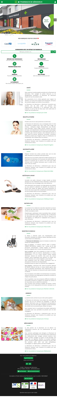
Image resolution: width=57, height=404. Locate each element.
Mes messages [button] (42, 59)
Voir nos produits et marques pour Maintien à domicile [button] (39, 288)
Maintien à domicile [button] (28, 231)
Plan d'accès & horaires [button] (33, 371)
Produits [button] (41, 66)
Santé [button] (28, 88)
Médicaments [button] (28, 323)
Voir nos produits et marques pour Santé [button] (36, 112)
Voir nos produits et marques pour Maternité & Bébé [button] (39, 171)
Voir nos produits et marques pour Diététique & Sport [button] (39, 199)
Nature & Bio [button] (28, 203)
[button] (55, 2)
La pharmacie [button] (14, 82)
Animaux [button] (28, 293)
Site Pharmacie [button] (22, 371)
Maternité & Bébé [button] (28, 149)
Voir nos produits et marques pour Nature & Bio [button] (38, 226)
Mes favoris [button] (41, 74)
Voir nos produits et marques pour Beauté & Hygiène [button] (39, 145)
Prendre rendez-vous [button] (14, 66)
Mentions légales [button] (28, 378)
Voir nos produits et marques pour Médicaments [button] (38, 351)
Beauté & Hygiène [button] (28, 117)
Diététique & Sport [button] (28, 175)
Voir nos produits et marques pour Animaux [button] (37, 318)
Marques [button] (14, 74)
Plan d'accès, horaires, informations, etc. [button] (14, 83)
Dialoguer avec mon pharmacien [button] (42, 60)
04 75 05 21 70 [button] (28, 358)
